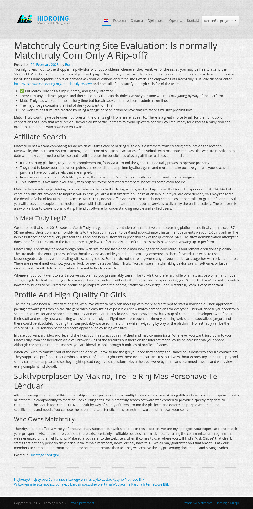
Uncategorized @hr (44, 455)
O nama (137, 20)
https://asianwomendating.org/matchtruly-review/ (53, 83)
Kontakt (193, 20)
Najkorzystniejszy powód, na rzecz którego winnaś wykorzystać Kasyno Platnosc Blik (79, 479)
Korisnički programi (220, 20)
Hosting (221, 503)
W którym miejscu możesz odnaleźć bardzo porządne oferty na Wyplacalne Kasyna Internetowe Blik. (92, 484)
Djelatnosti (156, 20)
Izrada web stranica (198, 503)
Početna (119, 20)
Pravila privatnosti (81, 503)
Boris (69, 64)
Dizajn (234, 503)
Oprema (175, 20)
